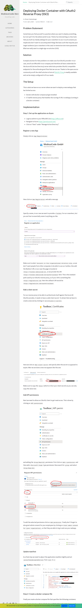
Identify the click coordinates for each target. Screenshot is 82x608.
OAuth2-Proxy (59, 72)
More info (72, 606)
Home (25, 2)
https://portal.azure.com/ (47, 122)
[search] (72, 2)
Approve (64, 606)
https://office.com (57, 119)
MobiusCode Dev (10, 13)
